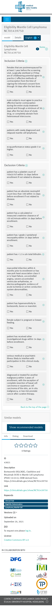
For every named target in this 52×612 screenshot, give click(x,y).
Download (28, 436)
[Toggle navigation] (7, 19)
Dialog (15, 436)
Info (6, 436)
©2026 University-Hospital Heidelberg (24, 602)
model (7, 38)
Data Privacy (41, 599)
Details (18, 38)
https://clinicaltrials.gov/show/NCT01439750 (26, 490)
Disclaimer (28, 599)
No (30, 92)
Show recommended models (26, 427)
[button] (32, 38)
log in (28, 531)
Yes (11, 92)
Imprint (17, 599)
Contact (8, 599)
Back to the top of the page (35, 407)
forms (42, 49)
